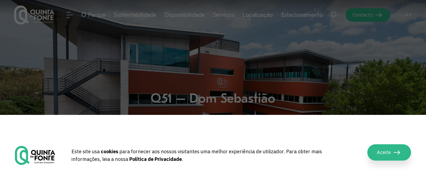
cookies (109, 151)
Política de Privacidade (155, 159)
